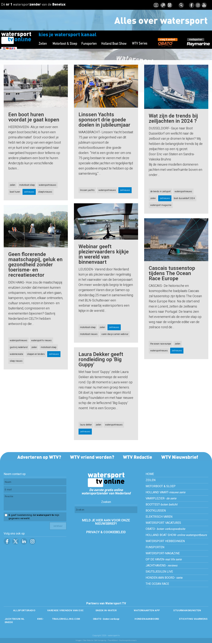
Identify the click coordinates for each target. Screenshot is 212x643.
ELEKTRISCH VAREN (159, 517)
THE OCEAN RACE (157, 584)
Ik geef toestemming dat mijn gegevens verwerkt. (33, 516)
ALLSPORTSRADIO (24, 610)
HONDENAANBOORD (147, 619)
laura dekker (86, 424)
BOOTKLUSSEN (156, 510)
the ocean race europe (160, 343)
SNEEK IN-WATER (106, 610)
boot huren (15, 192)
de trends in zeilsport (160, 191)
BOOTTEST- (161, 504)
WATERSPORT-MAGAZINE (163, 553)
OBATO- (165, 529)
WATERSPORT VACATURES (163, 523)
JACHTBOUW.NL (15, 619)
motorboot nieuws (89, 334)
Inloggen (78, 640)
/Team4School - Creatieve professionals (122, 640)
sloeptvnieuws (45, 192)
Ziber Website (88, 640)
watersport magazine (160, 205)
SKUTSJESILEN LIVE (159, 571)
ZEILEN (150, 480)
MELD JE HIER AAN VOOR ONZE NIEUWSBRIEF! (106, 522)
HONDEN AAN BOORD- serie (164, 578)
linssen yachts (87, 190)
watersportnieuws (47, 185)
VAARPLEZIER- (161, 498)
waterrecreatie (16, 354)
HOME (150, 474)
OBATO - (106, 619)
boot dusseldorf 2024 (184, 198)
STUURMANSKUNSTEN (187, 610)
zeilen (12, 185)
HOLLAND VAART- (165, 492)
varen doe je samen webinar (114, 334)
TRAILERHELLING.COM (66, 619)
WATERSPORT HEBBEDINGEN (165, 541)
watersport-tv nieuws (41, 340)
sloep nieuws (16, 361)
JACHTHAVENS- (161, 565)
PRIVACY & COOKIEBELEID (106, 532)
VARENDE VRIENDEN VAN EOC (65, 610)
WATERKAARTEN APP (147, 610)
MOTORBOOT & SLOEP (160, 486)
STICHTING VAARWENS (193, 619)
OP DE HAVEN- (164, 559)
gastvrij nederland (18, 347)
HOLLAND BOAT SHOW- (176, 535)
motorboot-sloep (27, 185)
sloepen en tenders (36, 354)
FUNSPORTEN (155, 547)
